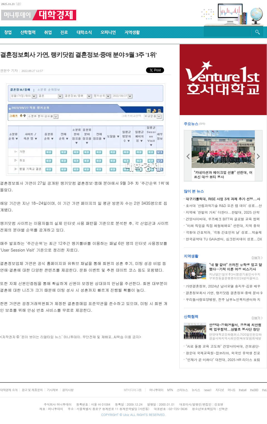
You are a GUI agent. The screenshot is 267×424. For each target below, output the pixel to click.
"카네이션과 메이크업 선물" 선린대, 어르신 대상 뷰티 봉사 (223, 174)
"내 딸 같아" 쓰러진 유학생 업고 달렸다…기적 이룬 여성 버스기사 (235, 266)
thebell (242, 390)
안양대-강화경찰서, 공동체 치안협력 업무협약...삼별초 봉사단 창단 (235, 327)
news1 (207, 390)
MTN (170, 390)
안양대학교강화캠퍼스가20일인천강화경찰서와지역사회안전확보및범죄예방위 (235, 338)
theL (264, 390)
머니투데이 (156, 390)
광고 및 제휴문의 (32, 390)
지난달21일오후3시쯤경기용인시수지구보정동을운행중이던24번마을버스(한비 (234, 278)
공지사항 (67, 390)
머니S (231, 390)
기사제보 (52, 390)
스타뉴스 (182, 390)
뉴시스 (196, 390)
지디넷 (220, 390)
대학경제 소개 (9, 390)
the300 (254, 390)
